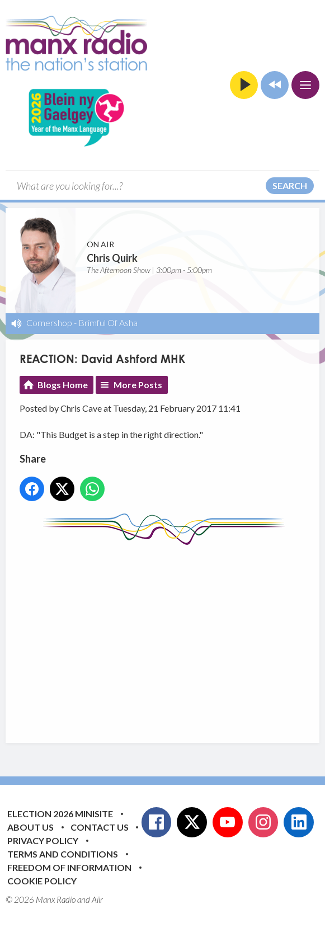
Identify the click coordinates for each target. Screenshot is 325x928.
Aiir (97, 899)
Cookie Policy (42, 880)
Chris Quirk (112, 258)
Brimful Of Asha (108, 322)
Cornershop (49, 322)
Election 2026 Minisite (60, 813)
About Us (30, 827)
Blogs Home (62, 384)
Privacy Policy (42, 840)
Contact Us (99, 827)
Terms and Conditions (62, 854)
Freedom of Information (69, 867)
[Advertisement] (172, 635)
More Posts (138, 384)
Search (289, 185)
